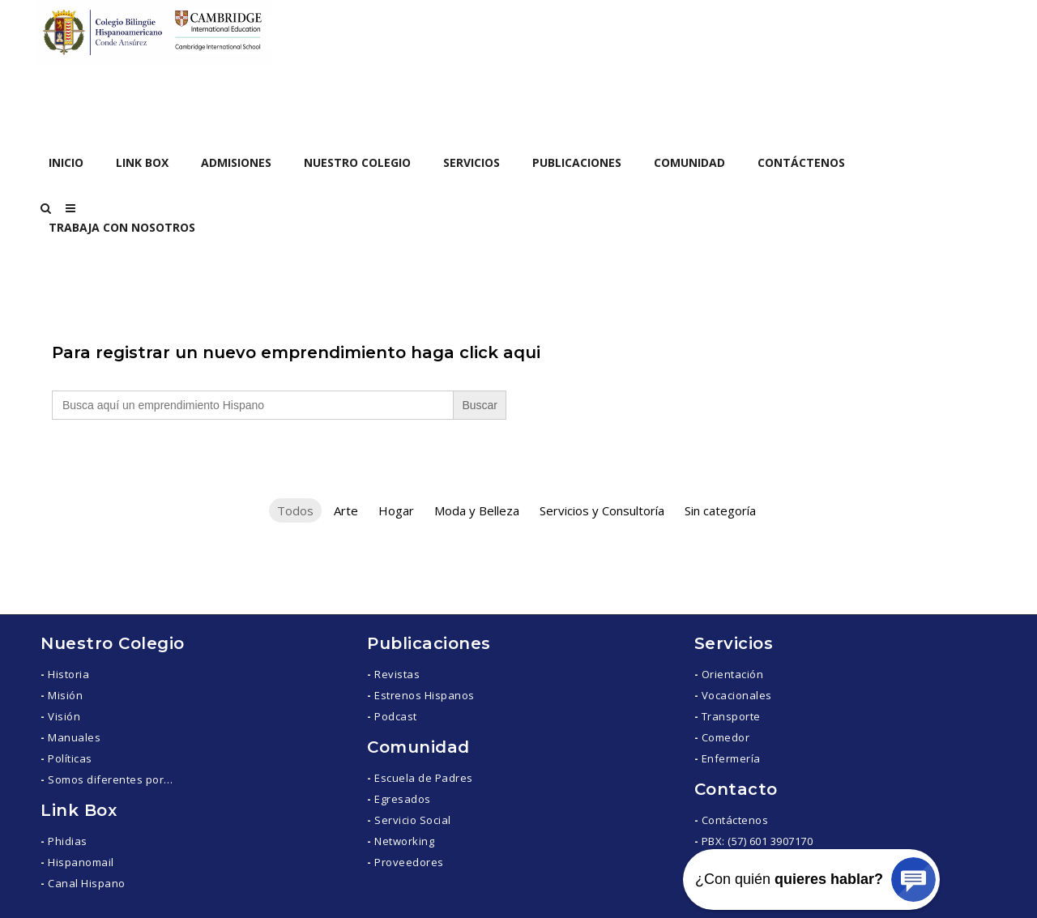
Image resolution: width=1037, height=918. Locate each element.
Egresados (402, 799)
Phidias (67, 841)
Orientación (733, 674)
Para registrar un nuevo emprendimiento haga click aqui (296, 352)
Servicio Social (412, 820)
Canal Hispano (87, 883)
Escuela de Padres (423, 778)
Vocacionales (737, 695)
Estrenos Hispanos (424, 695)
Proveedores (409, 862)
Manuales (74, 737)
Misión (65, 695)
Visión (64, 716)
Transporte (731, 716)
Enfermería (731, 758)
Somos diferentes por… (110, 779)
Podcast (395, 716)
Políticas (70, 758)
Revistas (397, 674)
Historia (68, 674)
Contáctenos (735, 820)
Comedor (726, 737)
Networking (404, 841)
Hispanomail (81, 862)
